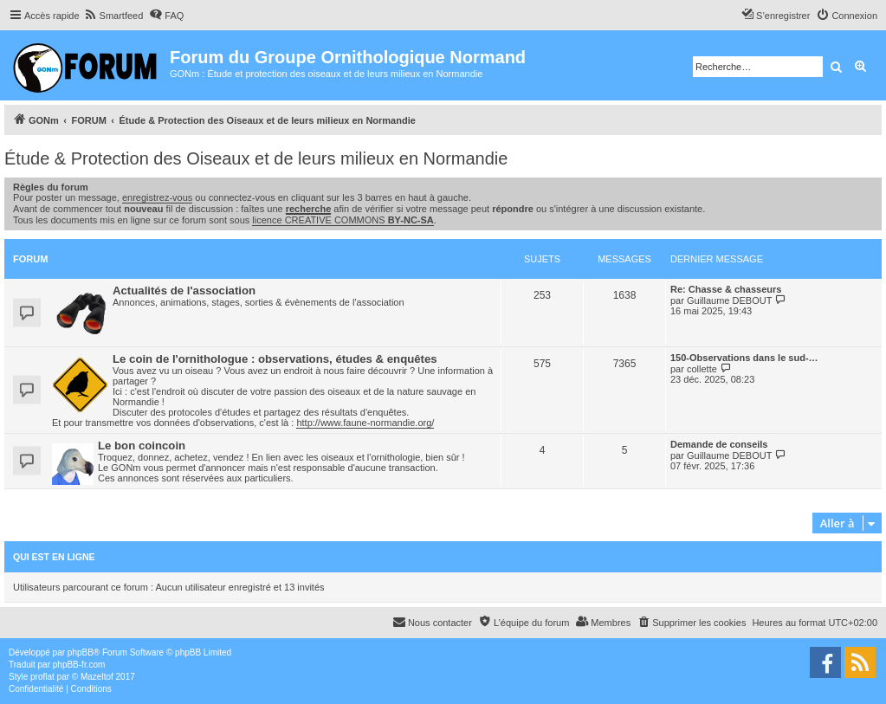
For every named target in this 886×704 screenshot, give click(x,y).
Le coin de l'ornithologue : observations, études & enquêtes (275, 358)
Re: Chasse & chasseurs (725, 289)
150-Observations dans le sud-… (744, 357)
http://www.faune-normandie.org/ (365, 422)
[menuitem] (114, 15)
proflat (42, 676)
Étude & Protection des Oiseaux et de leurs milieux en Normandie (256, 158)
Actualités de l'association (184, 290)
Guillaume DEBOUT (729, 300)
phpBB (81, 652)
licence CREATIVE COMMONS (342, 220)
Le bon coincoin (141, 445)
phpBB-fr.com (79, 664)
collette (702, 369)
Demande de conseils (719, 444)
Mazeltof (97, 676)
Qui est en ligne (54, 557)
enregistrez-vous (157, 197)
